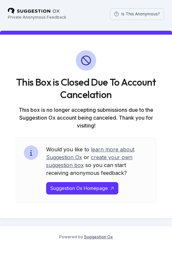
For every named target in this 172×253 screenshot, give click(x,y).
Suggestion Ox (98, 236)
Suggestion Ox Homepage (82, 188)
